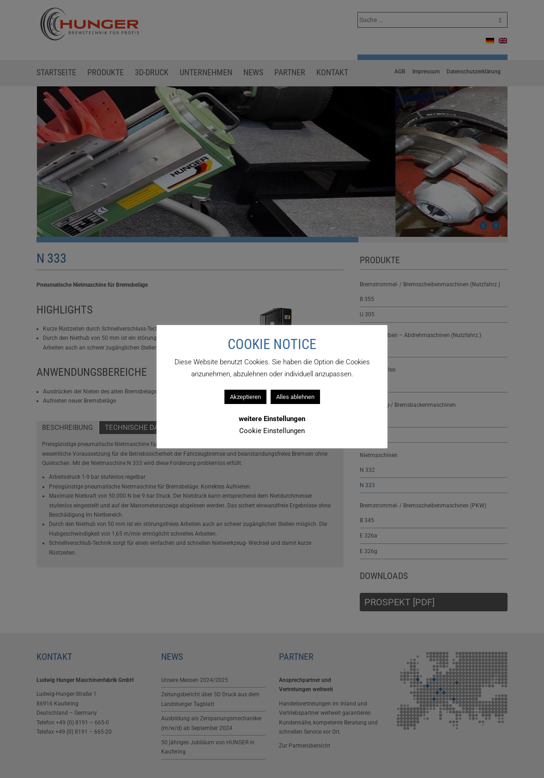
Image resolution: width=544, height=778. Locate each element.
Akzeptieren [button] (245, 396)
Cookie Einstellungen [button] (272, 431)
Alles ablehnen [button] (295, 396)
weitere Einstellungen (272, 419)
